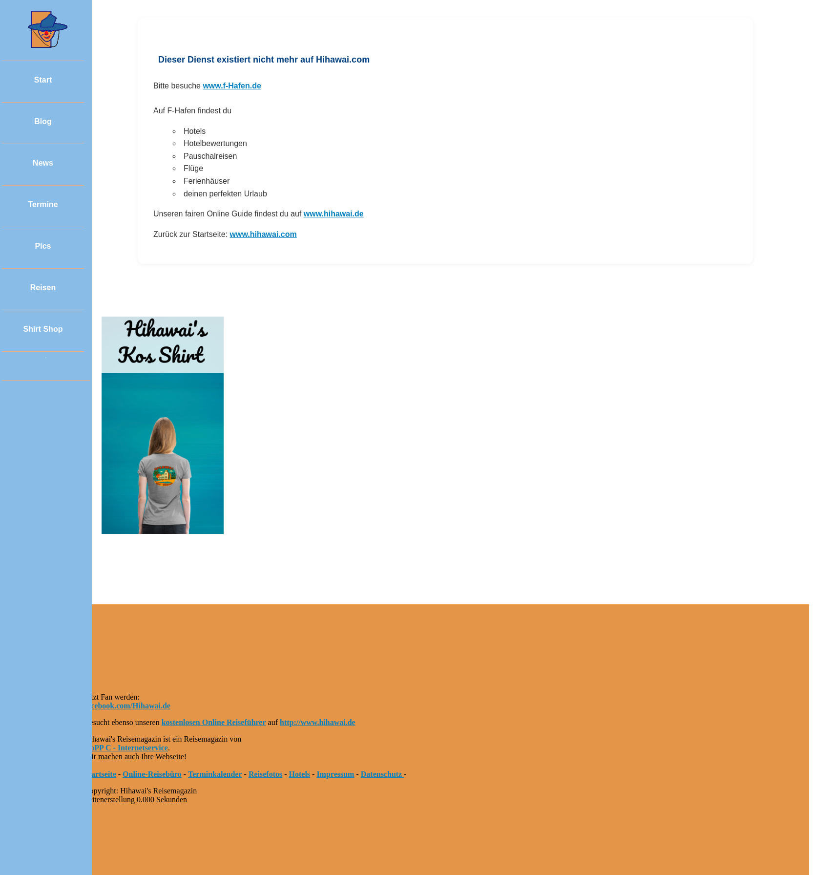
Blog (43, 121)
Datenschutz (382, 774)
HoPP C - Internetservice (126, 748)
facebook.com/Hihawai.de (127, 706)
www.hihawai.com (263, 234)
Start (43, 80)
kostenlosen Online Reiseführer (214, 722)
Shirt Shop (43, 329)
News (43, 163)
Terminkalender (215, 774)
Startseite (100, 774)
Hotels (300, 774)
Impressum (335, 774)
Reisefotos (265, 774)
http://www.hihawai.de (317, 722)
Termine (43, 204)
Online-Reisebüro (152, 774)
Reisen (43, 287)
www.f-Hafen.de (232, 86)
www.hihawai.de (334, 214)
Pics (43, 246)
